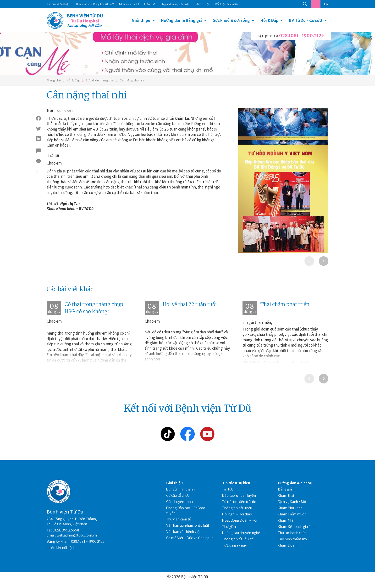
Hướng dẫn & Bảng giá (181, 20)
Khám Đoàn (287, 545)
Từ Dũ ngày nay (234, 545)
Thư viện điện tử (178, 519)
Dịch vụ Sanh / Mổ (292, 502)
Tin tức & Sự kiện (59, 4)
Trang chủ (54, 80)
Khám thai (286, 495)
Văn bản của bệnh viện (183, 532)
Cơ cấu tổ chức (177, 495)
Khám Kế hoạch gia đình (296, 527)
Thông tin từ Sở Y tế (238, 539)
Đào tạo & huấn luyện (239, 495)
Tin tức (227, 489)
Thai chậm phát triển (284, 304)
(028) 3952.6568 (66, 530)
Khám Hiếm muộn (292, 514)
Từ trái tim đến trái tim (239, 502)
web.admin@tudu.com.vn (77, 535)
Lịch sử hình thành (180, 489)
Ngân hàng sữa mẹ (175, 4)
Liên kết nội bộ (60, 548)
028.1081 (288, 35)
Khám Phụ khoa (290, 508)
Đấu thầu (150, 4)
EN (326, 4)
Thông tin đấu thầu (237, 508)
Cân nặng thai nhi (132, 80)
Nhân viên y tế (129, 4)
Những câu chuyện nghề (241, 533)
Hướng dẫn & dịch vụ (295, 483)
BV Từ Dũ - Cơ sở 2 (305, 20)
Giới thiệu (141, 20)
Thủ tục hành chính (293, 533)
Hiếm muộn (201, 4)
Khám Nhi (285, 520)
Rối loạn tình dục (227, 4)
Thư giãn (229, 527)
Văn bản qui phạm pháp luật (187, 525)
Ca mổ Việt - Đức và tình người (190, 538)
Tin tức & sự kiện (236, 483)
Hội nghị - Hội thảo (237, 514)
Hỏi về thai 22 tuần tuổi (190, 304)
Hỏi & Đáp (269, 20)
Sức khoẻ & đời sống (231, 20)
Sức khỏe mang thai (100, 80)
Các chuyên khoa (179, 502)
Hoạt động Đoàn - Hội (239, 520)
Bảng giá (285, 489)
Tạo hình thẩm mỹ (292, 539)
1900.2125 (313, 35)
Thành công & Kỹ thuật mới (94, 4)
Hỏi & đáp (73, 80)
